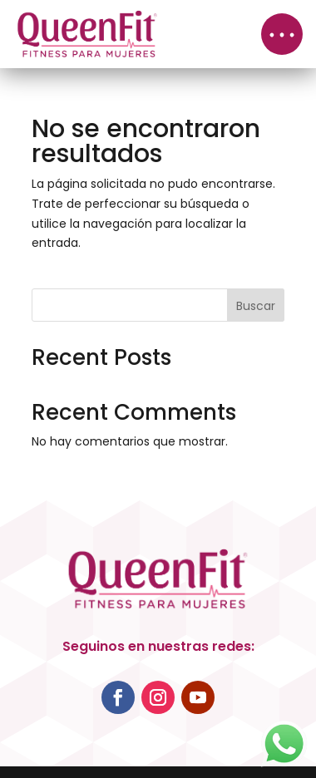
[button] (282, 34)
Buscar (255, 306)
